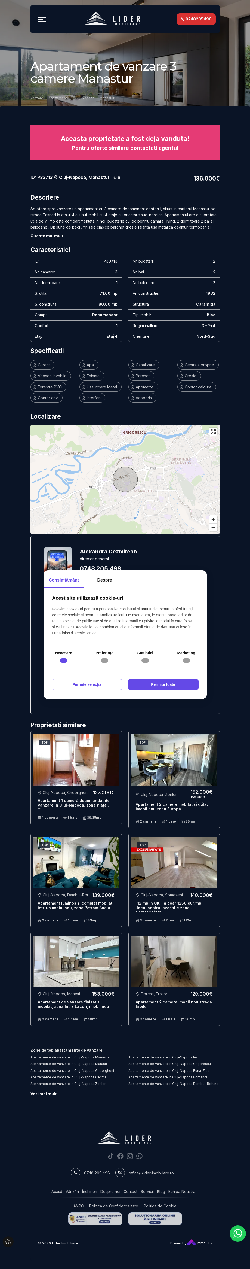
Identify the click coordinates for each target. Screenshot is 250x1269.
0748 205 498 (100, 568)
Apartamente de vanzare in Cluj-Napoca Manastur (70, 1057)
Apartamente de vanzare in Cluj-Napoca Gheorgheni (72, 1071)
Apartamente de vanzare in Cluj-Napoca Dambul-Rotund (173, 1084)
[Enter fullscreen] (213, 432)
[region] (125, 479)
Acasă (56, 1191)
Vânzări (72, 1191)
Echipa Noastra (181, 1191)
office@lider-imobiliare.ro (151, 1173)
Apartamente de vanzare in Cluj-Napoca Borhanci (167, 1077)
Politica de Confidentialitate (113, 1206)
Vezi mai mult (43, 1093)
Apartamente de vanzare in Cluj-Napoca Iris (163, 1057)
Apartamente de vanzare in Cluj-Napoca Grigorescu (169, 1064)
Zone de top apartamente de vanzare (66, 1050)
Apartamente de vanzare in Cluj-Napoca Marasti (68, 1064)
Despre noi (110, 1191)
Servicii (147, 1191)
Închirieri (89, 1191)
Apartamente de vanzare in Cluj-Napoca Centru (68, 1077)
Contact (130, 1191)
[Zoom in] (213, 519)
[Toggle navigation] (42, 19)
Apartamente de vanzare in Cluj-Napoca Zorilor (68, 1084)
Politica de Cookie (160, 1206)
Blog (161, 1191)
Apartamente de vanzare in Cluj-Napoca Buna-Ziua (168, 1071)
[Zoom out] (213, 527)
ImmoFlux (199, 1243)
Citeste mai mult (46, 235)
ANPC (78, 1206)
